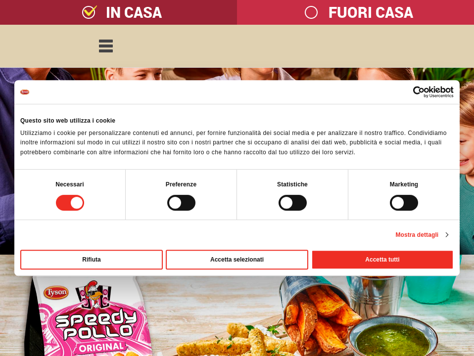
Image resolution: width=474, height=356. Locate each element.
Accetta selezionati (237, 259)
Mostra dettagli (416, 234)
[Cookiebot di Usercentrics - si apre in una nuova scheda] (410, 92)
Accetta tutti (382, 259)
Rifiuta (91, 259)
